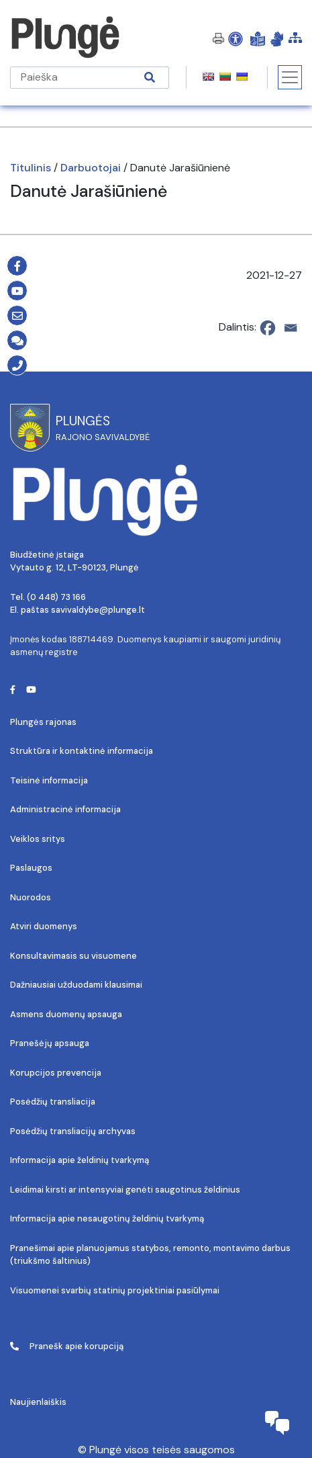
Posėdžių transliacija (52, 1101)
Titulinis (30, 168)
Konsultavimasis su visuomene (73, 955)
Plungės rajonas (43, 722)
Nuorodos (30, 897)
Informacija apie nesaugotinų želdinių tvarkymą (107, 1218)
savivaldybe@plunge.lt (98, 609)
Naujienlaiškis (38, 1402)
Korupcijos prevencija (55, 1072)
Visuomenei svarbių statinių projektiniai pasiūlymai (114, 1290)
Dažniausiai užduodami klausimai (76, 984)
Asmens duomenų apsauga (66, 1014)
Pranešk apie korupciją (66, 1346)
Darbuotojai (90, 168)
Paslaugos (31, 867)
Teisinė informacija (49, 780)
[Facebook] (268, 328)
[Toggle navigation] (290, 77)
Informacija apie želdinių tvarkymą (79, 1160)
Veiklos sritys (37, 839)
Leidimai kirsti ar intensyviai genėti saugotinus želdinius (125, 1189)
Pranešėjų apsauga (49, 1043)
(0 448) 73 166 (56, 597)
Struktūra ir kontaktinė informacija (81, 751)
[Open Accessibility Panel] (235, 38)
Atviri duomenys (43, 926)
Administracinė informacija (65, 809)
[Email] (290, 328)
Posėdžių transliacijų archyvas (73, 1131)
